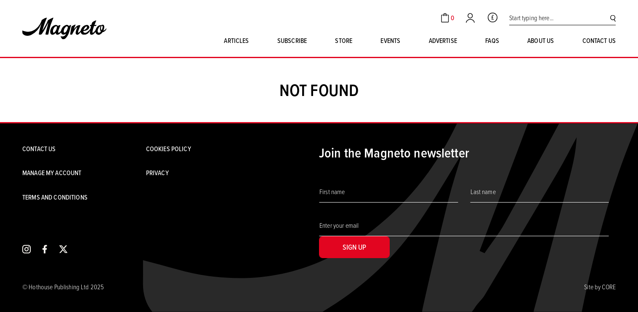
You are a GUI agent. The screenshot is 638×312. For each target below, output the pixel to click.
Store (343, 40)
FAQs (492, 40)
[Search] (613, 18)
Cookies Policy (168, 149)
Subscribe (292, 40)
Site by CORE (600, 286)
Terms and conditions (55, 197)
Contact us (599, 40)
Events (390, 40)
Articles (236, 40)
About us (540, 40)
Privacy (157, 173)
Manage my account (51, 173)
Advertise (443, 40)
